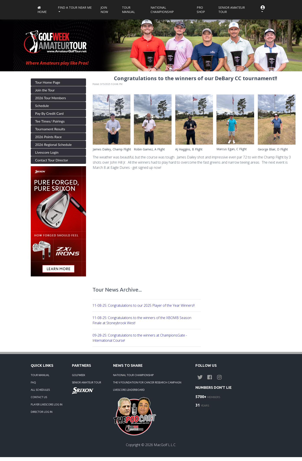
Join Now (104, 9)
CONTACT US (39, 397)
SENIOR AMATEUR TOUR (86, 382)
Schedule (42, 106)
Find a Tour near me (75, 7)
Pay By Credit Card (49, 113)
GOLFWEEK (78, 375)
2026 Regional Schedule (53, 144)
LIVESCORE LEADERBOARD (129, 390)
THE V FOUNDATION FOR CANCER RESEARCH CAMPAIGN (147, 382)
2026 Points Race (48, 137)
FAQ (33, 382)
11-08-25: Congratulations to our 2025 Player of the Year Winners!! (144, 305)
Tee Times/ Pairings (50, 121)
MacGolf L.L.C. (165, 444)
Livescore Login (46, 152)
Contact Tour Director (51, 160)
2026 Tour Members (50, 98)
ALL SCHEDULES (40, 390)
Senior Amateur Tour (231, 9)
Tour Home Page (47, 82)
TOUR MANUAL (40, 375)
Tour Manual (128, 9)
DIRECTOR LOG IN (41, 412)
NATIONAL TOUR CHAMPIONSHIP (133, 375)
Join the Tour (45, 90)
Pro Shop (201, 9)
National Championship (162, 9)
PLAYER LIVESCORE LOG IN (46, 404)
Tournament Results (50, 129)
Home (42, 10)
